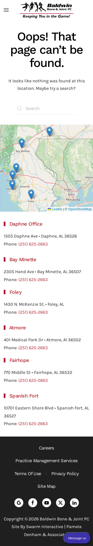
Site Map (46, 486)
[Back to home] (46, 10)
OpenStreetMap (80, 209)
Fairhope (19, 360)
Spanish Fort (23, 396)
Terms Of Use (27, 473)
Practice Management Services (46, 460)
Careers (46, 447)
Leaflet (55, 209)
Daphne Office (26, 224)
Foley (15, 292)
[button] (6, 10)
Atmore (17, 328)
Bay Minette (22, 259)
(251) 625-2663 (33, 244)
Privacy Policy (65, 473)
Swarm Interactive (44, 526)
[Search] (46, 108)
